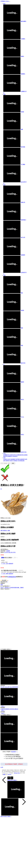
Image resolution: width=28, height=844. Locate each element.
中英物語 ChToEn (5, 1)
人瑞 (2, 709)
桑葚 (13, 292)
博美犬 (13, 399)
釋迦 (13, 345)
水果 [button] (4, 275)
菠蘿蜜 (13, 310)
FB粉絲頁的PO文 (15, 771)
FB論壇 (5, 459)
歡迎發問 (13, 751)
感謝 (9, 530)
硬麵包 (13, 56)
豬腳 (13, 129)
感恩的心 (5, 530)
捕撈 (2, 584)
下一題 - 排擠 (4, 573)
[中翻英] (6, 463)
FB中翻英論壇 (7, 771)
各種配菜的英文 (20, 454)
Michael (9, 774)
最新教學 (22, 459)
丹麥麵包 (14, 91)
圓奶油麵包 (14, 21)
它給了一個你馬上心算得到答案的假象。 (12, 587)
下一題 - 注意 (4, 563)
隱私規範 (22, 460)
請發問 (8, 551)
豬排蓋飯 (14, 146)
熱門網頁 (18, 459)
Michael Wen (17, 773)
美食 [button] (4, 94)
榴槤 (13, 327)
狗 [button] (3, 364)
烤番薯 (13, 111)
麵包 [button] (4, 3)
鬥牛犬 (13, 417)
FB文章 (9, 459)
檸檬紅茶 (14, 202)
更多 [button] (4, 457)
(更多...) (3, 706)
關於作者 (16, 770)
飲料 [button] (4, 184)
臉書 (4, 774)
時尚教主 (12, 709)
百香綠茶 (14, 272)
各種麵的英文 (6, 454)
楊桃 (13, 363)
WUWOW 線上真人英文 (10, 552)
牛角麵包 (14, 38)
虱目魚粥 (14, 181)
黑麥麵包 (14, 73)
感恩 (2, 530)
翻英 (13, 463)
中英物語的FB (11, 576)
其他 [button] (4, 453)
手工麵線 (14, 164)
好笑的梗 (5, 709)
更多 (24, 363)
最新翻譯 (13, 459)
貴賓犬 (13, 434)
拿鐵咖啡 (14, 254)
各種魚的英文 (13, 454)
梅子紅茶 (14, 237)
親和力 (8, 709)
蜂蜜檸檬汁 (14, 219)
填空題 (11, 460)
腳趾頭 (16, 709)
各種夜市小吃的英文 (13, 456)
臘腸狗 (13, 381)
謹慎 (2, 557)
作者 (19, 460)
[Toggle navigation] (9, 1)
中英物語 (15, 460)
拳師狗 (13, 452)
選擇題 (7, 460)
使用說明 (4, 770)
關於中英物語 (10, 770)
